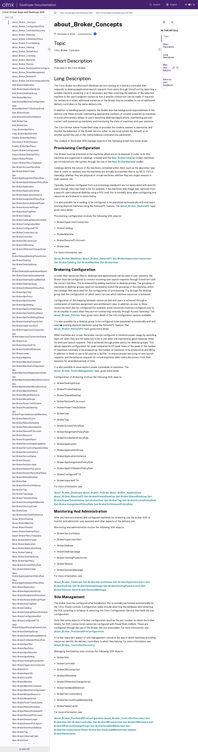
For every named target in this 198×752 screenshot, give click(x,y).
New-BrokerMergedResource (26, 694)
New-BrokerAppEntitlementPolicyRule (28, 581)
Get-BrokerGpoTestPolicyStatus (27, 313)
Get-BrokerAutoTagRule (24, 211)
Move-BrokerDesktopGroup (25, 556)
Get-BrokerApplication (23, 186)
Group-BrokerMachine (22, 523)
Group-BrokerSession (22, 527)
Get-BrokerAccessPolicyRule (26, 167)
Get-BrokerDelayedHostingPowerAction (29, 254)
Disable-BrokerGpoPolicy (24, 138)
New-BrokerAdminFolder (24, 569)
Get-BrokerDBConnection (24, 241)
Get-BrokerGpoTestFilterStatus (27, 309)
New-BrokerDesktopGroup (25, 631)
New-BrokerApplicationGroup (26, 591)
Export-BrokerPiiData (22, 159)
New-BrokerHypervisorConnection (28, 665)
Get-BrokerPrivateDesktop (25, 407)
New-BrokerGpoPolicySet (24, 652)
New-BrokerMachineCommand (27, 686)
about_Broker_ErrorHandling (26, 43)
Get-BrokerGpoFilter (22, 292)
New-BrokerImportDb (22, 673)
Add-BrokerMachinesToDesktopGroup (28, 107)
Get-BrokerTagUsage (22, 494)
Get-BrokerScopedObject (24, 439)
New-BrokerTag (20, 732)
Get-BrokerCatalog (21, 216)
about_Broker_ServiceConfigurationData (30, 81)
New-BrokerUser (20, 740)
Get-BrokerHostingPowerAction (27, 321)
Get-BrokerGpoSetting (23, 305)
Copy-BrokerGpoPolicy (23, 129)
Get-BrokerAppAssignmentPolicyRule (28, 176)
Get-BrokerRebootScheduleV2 (26, 427)
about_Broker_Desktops (23, 35)
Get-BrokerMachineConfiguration (28, 366)
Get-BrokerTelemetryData (24, 498)
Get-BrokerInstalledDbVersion (26, 349)
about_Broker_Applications (125, 492)
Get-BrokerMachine (21, 357)
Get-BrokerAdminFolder (23, 171)
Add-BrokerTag (19, 121)
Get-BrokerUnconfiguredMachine (28, 502)
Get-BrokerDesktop (21, 260)
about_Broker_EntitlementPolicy (27, 39)
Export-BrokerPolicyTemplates (27, 163)
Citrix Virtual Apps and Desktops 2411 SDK (114, 13)
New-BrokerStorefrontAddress (27, 727)
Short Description (168, 47)
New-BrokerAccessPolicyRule (26, 565)
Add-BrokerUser (20, 125)
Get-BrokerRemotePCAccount (26, 431)
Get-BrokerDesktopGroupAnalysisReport (29, 269)
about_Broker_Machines (23, 60)
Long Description (168, 57)
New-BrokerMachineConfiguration (28, 690)
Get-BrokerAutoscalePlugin (25, 207)
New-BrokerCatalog (22, 608)
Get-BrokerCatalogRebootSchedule (29, 220)
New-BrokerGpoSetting (23, 656)
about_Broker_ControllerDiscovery (28, 30)
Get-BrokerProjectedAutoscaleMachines (29, 413)
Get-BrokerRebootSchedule (25, 423)
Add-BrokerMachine (21, 97)
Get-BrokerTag (19, 490)
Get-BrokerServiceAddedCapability (29, 444)
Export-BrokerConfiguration (25, 150)
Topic (166, 37)
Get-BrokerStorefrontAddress (26, 485)
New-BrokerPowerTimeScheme (27, 702)
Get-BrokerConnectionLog (25, 232)
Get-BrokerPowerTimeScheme (26, 403)
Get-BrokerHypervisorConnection (28, 330)
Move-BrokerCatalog (22, 552)
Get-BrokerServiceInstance (25, 452)
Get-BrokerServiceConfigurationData (30, 448)
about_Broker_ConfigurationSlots (28, 26)
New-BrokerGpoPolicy (23, 648)
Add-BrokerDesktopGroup (24, 93)
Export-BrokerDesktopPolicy (26, 154)
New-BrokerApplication (23, 587)
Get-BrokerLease (20, 353)
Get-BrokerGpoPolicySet (24, 300)
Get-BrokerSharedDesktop (25, 477)
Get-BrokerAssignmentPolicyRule (28, 199)
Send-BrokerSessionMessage (89, 589)
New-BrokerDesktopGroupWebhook (29, 636)
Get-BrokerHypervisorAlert (25, 326)
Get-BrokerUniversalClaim (24, 506)
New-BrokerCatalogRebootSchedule (30, 612)
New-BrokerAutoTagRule (24, 604)
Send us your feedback (168, 82)
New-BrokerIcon (20, 669)
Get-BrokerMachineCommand (26, 362)
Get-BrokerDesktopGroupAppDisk (28, 275)
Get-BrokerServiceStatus (24, 456)
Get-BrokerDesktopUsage (24, 284)
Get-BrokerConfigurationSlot (26, 224)
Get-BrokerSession (21, 460)
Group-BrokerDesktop (22, 519)
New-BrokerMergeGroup (24, 698)
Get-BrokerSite (19, 481)
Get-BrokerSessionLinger (24, 464)
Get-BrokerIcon (19, 341)
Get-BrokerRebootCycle (23, 418)
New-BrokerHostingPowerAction (28, 661)
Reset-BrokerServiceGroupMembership (104, 729)
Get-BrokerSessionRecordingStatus (29, 473)
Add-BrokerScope (20, 113)
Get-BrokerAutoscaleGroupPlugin (28, 203)
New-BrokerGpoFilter (22, 644)
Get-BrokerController (22, 237)
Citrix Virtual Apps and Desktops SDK (76, 13)
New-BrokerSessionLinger (25, 719)
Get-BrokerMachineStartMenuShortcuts (29, 385)
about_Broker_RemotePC (24, 76)
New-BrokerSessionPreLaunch (27, 723)
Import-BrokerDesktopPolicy (25, 531)
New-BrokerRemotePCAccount (27, 715)
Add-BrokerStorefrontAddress (26, 117)
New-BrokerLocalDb (22, 677)
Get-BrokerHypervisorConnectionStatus (29, 335)
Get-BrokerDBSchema (23, 245)
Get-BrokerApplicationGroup (25, 191)
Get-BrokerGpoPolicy (22, 296)
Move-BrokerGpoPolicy (23, 561)
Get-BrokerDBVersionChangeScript (29, 249)
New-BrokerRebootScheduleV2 (27, 711)
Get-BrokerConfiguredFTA (25, 228)
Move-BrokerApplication (23, 544)
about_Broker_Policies (23, 64)
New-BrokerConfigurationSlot (26, 616)
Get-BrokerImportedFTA (23, 345)
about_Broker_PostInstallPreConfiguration (30, 68)
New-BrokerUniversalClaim (25, 736)
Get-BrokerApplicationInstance (27, 195)
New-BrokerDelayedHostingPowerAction (29, 626)
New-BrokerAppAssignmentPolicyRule (28, 574)
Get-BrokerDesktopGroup (24, 264)
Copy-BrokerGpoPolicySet (24, 133)
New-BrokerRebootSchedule (26, 707)
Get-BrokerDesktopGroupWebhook (28, 280)
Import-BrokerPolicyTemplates (26, 536)
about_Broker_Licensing (23, 56)
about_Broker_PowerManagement (28, 72)
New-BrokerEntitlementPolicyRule (28, 640)
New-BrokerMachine (22, 682)
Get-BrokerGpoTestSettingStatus (28, 317)
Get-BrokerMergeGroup (23, 399)
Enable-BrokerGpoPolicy (24, 146)
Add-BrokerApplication (23, 85)
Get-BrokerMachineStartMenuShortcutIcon (30, 378)
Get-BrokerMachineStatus (24, 391)
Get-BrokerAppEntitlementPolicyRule (30, 182)
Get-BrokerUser (19, 510)
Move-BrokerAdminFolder (24, 540)
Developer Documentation (37, 5)
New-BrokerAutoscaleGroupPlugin (29, 599)
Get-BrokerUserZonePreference (27, 515)
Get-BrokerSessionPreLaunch (26, 469)
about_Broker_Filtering (23, 47)
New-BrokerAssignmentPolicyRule (28, 595)
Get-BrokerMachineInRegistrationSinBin (29, 371)
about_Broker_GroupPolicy (25, 51)
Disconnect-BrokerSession (25, 142)
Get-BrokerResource (22, 435)
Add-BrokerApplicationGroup (26, 89)
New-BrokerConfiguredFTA (25, 620)
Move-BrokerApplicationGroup (26, 548)
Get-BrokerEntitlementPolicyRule (28, 288)
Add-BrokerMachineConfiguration (28, 102)
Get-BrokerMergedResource (25, 395)
